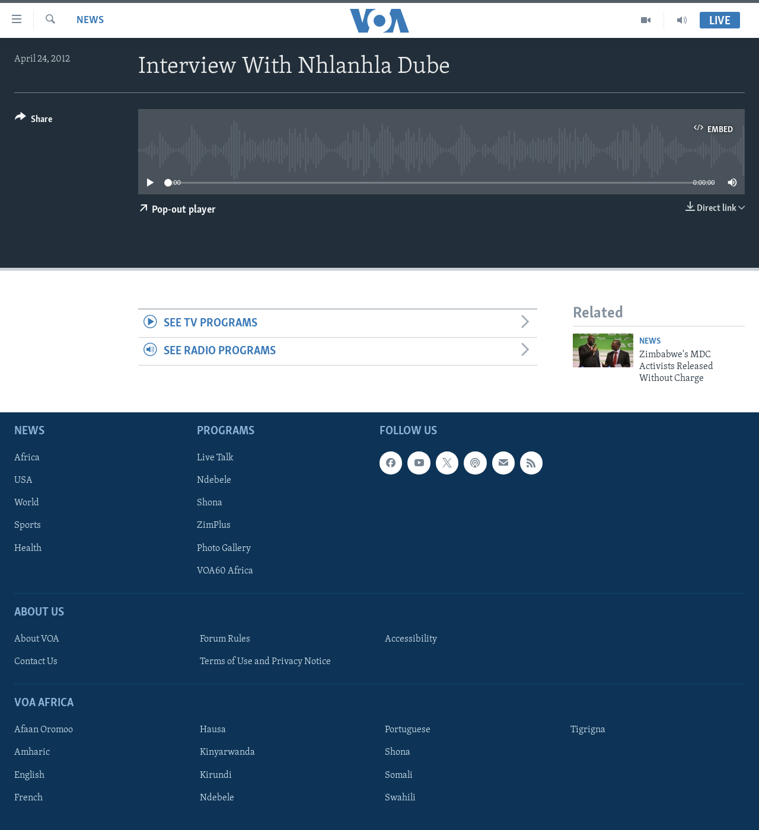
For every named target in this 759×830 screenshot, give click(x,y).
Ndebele (214, 480)
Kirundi (216, 775)
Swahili (400, 797)
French (28, 797)
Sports (27, 525)
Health (28, 548)
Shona (209, 503)
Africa (27, 458)
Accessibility (411, 639)
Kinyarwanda (227, 752)
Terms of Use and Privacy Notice (265, 661)
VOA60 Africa (225, 570)
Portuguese (407, 730)
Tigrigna (587, 730)
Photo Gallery (224, 548)
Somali (399, 775)
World (26, 503)
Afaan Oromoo (43, 730)
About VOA (36, 639)
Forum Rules (225, 639)
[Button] (33, 121)
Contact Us (36, 661)
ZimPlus (214, 525)
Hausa (213, 730)
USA (23, 480)
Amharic (32, 752)
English (29, 775)
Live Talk (215, 458)
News (90, 20)
